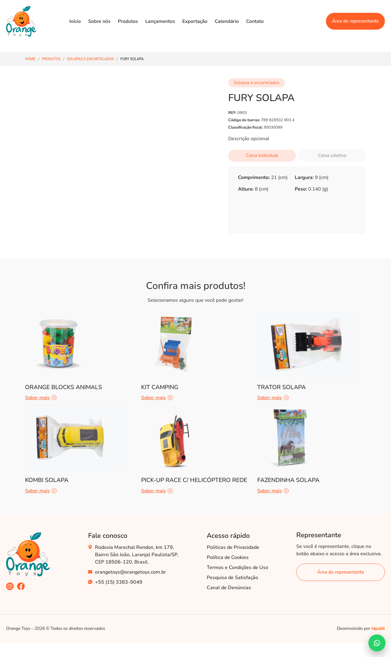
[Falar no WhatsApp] (377, 643)
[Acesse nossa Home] (21, 21)
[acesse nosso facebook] (21, 586)
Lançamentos (160, 21)
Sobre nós (99, 21)
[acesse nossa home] (28, 554)
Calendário (227, 21)
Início (75, 21)
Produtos (128, 21)
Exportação (194, 21)
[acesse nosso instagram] (10, 586)
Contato (255, 21)
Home (30, 59)
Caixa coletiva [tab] (332, 155)
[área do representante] (340, 572)
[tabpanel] (297, 185)
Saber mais (41, 397)
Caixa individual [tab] (262, 155)
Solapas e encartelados (90, 59)
